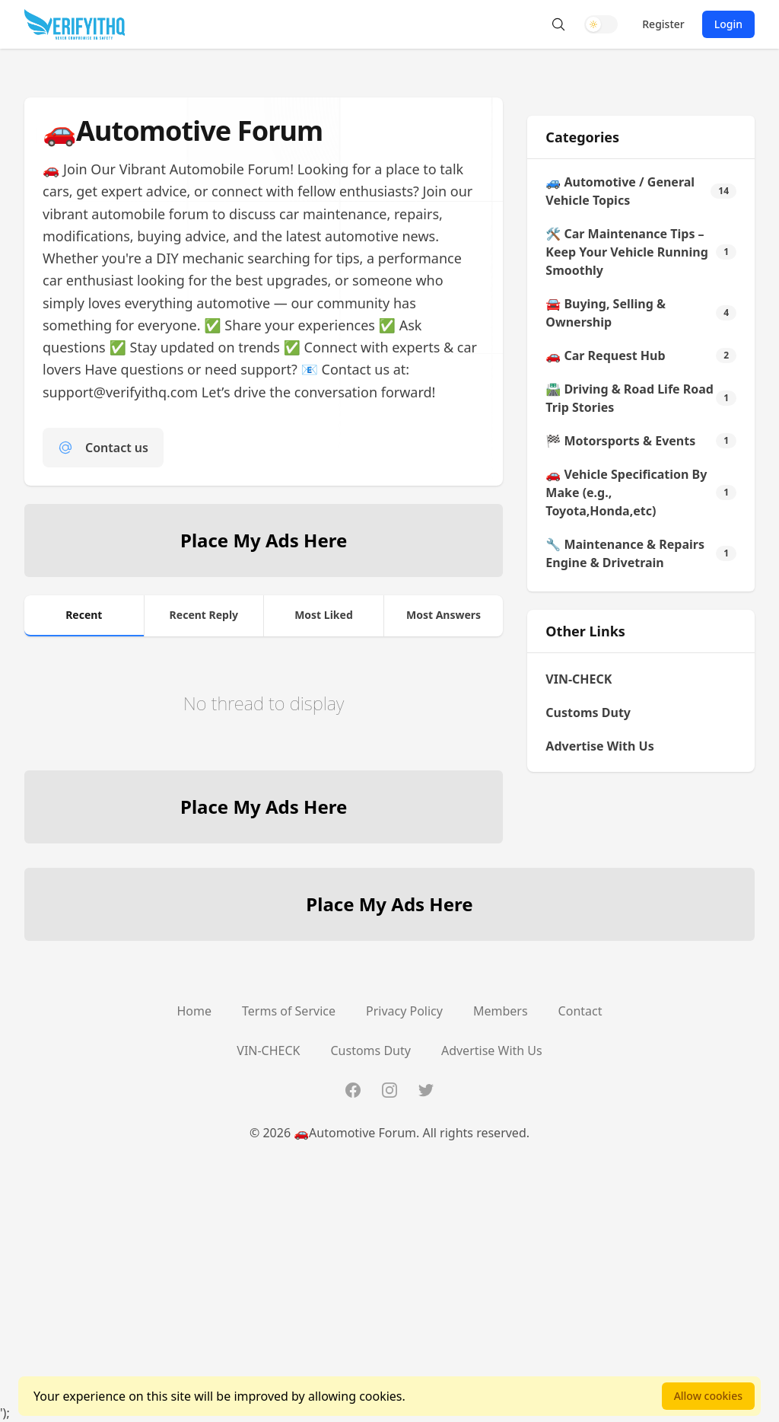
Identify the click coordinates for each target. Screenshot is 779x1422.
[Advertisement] (389, 1297)
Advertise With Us (599, 746)
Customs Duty (588, 712)
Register (663, 24)
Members (500, 1011)
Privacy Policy (404, 1011)
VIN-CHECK (578, 679)
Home (194, 1011)
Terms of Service (288, 1011)
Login (728, 24)
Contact (580, 1011)
